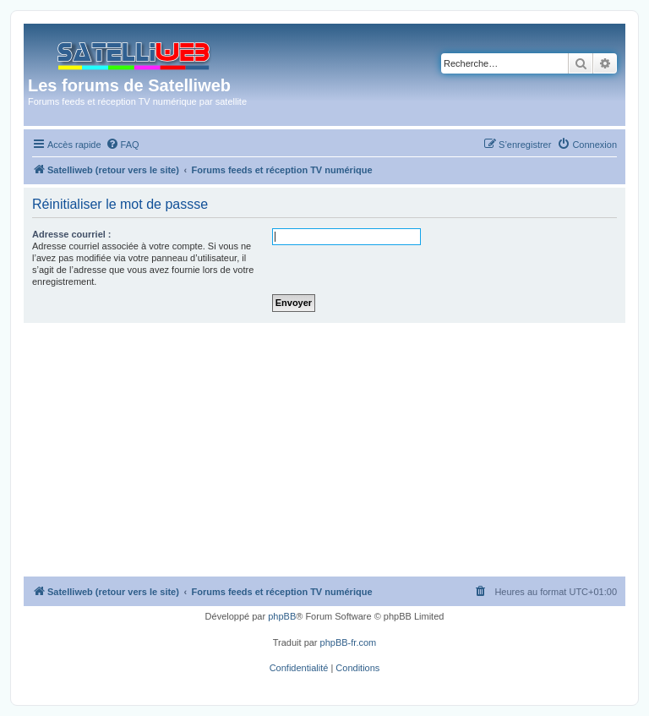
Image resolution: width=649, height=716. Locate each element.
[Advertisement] (324, 449)
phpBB (282, 616)
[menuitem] (122, 144)
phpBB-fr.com (348, 642)
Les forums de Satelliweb (129, 85)
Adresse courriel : (72, 234)
